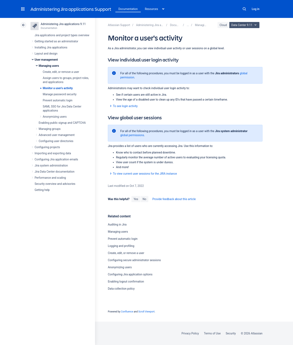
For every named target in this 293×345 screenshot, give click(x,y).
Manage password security (60, 94)
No (144, 199)
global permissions (132, 135)
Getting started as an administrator (56, 41)
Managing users (49, 65)
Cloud (223, 25)
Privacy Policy (190, 333)
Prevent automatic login (57, 100)
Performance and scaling (50, 177)
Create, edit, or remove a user (61, 71)
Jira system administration (51, 165)
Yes (135, 199)
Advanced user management (57, 135)
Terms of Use (212, 333)
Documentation (128, 9)
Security (231, 333)
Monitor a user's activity (58, 88)
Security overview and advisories (55, 183)
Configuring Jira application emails (56, 159)
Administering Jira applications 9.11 (63, 24)
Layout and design (46, 53)
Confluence (127, 311)
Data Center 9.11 (244, 25)
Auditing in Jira (117, 224)
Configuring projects (47, 147)
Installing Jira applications (51, 47)
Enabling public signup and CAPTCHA (62, 122)
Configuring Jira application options (130, 274)
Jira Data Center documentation (54, 171)
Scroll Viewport (146, 311)
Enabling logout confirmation (126, 281)
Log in (255, 9)
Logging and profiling (121, 246)
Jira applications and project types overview (62, 35)
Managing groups (50, 128)
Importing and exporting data (53, 153)
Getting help (42, 190)
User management (46, 59)
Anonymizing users (55, 116)
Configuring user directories (56, 141)
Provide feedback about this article (174, 199)
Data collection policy (121, 288)
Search (244, 9)
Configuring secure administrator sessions (134, 260)
